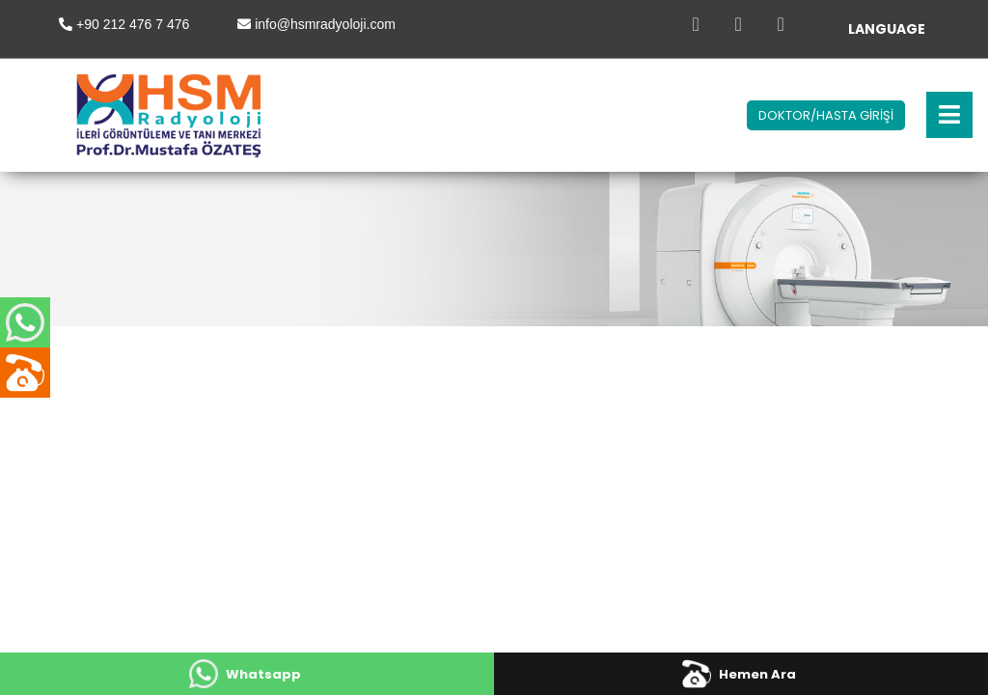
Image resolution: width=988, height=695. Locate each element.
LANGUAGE (886, 29)
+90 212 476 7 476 (132, 24)
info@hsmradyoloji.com (325, 24)
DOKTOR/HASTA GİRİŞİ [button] (825, 115)
